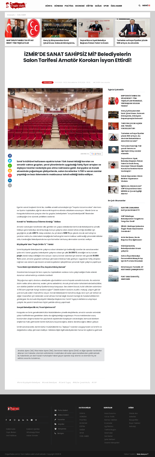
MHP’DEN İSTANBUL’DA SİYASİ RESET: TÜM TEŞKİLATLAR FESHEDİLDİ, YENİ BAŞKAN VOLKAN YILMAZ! (131, 101)
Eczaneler (108, 423)
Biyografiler (133, 420)
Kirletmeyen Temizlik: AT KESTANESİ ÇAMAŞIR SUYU (132, 268)
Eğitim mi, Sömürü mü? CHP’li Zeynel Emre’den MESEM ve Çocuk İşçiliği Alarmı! (131, 190)
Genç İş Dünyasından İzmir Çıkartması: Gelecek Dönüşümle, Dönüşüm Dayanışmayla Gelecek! (132, 115)
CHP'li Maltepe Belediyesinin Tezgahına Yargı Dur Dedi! (132, 218)
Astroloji (132, 426)
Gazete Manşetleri (111, 442)
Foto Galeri (61, 410)
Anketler (132, 416)
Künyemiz (60, 429)
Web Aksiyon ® (142, 454)
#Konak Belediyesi (49, 382)
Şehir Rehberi (109, 439)
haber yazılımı (67, 454)
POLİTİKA (69, 5)
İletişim (59, 433)
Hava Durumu (110, 413)
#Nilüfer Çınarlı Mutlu (81, 382)
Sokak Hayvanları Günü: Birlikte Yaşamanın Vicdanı (132, 178)
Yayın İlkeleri (11, 432)
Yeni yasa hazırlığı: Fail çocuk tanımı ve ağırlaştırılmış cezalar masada (131, 150)
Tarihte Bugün (110, 429)
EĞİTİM (89, 5)
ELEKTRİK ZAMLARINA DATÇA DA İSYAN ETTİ (130, 208)
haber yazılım (100, 454)
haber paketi (78, 454)
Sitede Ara (133, 413)
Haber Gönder (32, 435)
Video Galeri (62, 415)
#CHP (94, 382)
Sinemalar (108, 433)
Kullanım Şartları (33, 429)
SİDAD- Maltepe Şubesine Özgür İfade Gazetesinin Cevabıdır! (132, 228)
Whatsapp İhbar (33, 432)
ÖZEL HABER (116, 5)
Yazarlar (60, 419)
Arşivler (59, 424)
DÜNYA (48, 5)
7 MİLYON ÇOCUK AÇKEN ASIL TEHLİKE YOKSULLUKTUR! (131, 126)
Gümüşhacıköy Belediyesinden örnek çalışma (131, 248)
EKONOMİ (79, 5)
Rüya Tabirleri (134, 423)
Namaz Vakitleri (110, 420)
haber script (111, 454)
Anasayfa (11, 15)
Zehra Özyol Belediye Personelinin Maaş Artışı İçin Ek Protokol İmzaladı (132, 258)
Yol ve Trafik (109, 416)
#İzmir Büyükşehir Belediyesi (28, 382)
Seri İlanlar (108, 436)
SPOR (106, 5)
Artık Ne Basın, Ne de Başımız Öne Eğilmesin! (131, 238)
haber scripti (89, 454)
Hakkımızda (10, 429)
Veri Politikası (11, 435)
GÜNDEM (58, 5)
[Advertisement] (77, 72)
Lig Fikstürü (108, 426)
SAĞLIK (98, 5)
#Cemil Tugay (65, 382)
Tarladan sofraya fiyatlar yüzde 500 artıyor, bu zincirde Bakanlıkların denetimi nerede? (132, 137)
